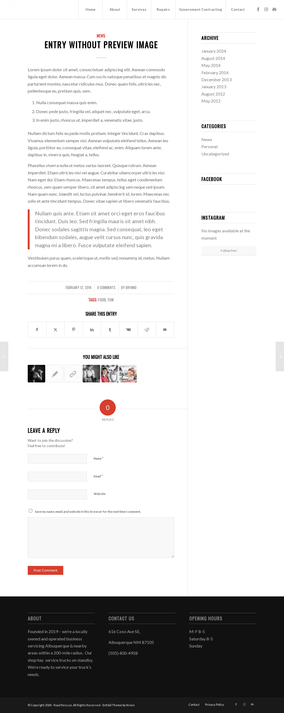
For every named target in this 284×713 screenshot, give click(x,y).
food (102, 300)
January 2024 (213, 50)
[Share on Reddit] (147, 329)
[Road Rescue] (34, 9)
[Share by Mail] (165, 329)
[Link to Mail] (274, 9)
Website (100, 493)
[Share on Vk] (129, 329)
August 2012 (213, 93)
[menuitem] (90, 9)
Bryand (131, 287)
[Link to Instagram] (266, 9)
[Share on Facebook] (37, 329)
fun (111, 300)
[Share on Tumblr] (110, 329)
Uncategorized (215, 153)
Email (98, 476)
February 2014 (215, 72)
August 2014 (213, 58)
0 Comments (106, 287)
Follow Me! (229, 251)
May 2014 (210, 65)
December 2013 (216, 79)
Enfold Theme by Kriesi (119, 705)
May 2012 (210, 100)
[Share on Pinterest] (74, 329)
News (101, 36)
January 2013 (213, 86)
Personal (209, 146)
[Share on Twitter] (56, 329)
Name (98, 458)
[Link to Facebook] (258, 9)
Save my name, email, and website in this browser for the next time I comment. (88, 511)
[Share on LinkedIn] (92, 329)
